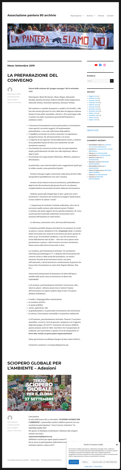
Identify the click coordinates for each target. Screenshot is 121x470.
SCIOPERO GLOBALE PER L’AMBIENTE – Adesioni (34, 366)
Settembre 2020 (94, 103)
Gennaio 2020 (93, 107)
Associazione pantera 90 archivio (31, 15)
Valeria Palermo (12, 422)
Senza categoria (12, 99)
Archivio (89, 16)
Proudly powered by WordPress (51, 460)
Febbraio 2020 (93, 105)
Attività (101, 16)
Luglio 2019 (92, 117)
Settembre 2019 (94, 115)
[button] (117, 445)
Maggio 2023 (93, 96)
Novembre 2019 (94, 111)
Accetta (74, 462)
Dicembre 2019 (93, 109)
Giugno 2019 (93, 120)
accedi (96, 130)
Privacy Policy (98, 466)
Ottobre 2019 (93, 113)
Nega (85, 462)
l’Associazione (75, 16)
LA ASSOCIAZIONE (101, 153)
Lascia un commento (14, 102)
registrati (90, 130)
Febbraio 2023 (93, 98)
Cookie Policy (89, 466)
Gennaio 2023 (93, 100)
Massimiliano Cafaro (14, 94)
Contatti (110, 16)
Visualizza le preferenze (104, 462)
